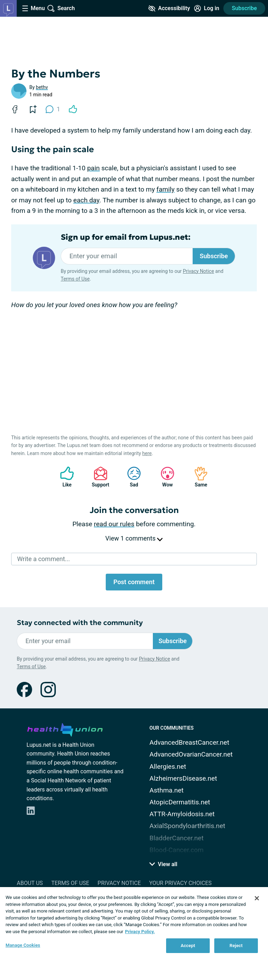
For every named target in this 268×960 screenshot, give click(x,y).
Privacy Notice (198, 271)
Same (197, 477)
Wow (164, 477)
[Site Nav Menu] (33, 8)
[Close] (257, 898)
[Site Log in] (207, 8)
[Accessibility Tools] (169, 8)
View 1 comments (134, 538)
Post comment (134, 582)
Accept (188, 945)
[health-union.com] (65, 729)
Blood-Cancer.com (176, 850)
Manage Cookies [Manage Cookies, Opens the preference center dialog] (23, 945)
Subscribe (244, 8)
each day (86, 200)
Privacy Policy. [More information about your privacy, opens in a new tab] (140, 931)
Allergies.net (167, 766)
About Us (30, 883)
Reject (236, 945)
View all (163, 864)
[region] (134, 923)
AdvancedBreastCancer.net (189, 742)
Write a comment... (43, 559)
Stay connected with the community (80, 622)
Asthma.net (166, 790)
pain (93, 168)
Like (63, 477)
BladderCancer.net (176, 838)
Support (98, 477)
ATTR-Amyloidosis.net (182, 814)
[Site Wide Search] (61, 8)
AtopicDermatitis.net (179, 802)
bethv (42, 87)
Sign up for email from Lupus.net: (126, 237)
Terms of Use (75, 279)
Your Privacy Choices (180, 883)
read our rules (114, 524)
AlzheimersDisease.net (183, 778)
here (147, 453)
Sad (130, 477)
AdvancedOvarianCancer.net (190, 754)
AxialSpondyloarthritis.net (187, 826)
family (165, 189)
